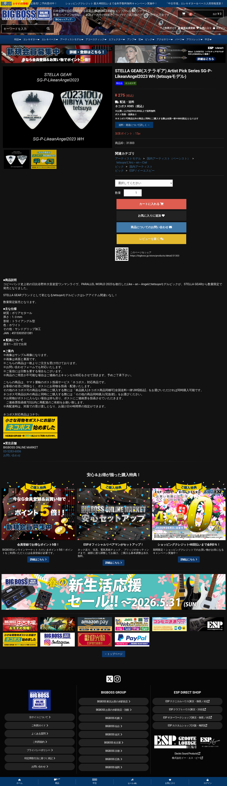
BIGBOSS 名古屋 (112, 742)
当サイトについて (38, 717)
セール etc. (132, 781)
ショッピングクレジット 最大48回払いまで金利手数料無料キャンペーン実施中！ (136, 3)
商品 (57, 781)
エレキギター (30, 39)
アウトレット (193, 39)
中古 (207, 39)
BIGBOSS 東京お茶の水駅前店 (112, 701)
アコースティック (95, 39)
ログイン (219, 28)
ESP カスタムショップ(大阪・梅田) (187, 725)
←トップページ (113, 653)
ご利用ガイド (168, 28)
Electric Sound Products (187, 753)
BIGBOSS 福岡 (112, 767)
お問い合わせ (12, 455)
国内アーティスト (141, 166)
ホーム (19, 782)
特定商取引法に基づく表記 (38, 758)
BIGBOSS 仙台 (112, 726)
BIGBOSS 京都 (112, 750)
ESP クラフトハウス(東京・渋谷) (187, 709)
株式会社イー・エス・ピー (187, 757)
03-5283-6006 (12, 451)
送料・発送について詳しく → (134, 124)
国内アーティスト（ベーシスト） (168, 158)
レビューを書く (151, 239)
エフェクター (116, 39)
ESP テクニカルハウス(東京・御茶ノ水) (187, 701)
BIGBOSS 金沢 (112, 734)
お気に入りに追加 (151, 215)
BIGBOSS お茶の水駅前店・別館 (112, 709)
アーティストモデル (70, 39)
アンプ (130, 39)
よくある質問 (38, 733)
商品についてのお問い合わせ (151, 227)
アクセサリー (164, 39)
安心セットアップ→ (64, 19)
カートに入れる (151, 204)
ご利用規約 (38, 741)
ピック (148, 39)
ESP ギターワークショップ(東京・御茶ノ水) (187, 717)
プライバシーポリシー (38, 750)
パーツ (178, 39)
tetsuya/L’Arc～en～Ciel (131, 162)
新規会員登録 (186, 28)
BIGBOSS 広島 (112, 759)
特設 (16, 39)
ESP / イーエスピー (142, 170)
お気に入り (203, 28)
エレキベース (49, 39)
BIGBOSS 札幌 (112, 718)
